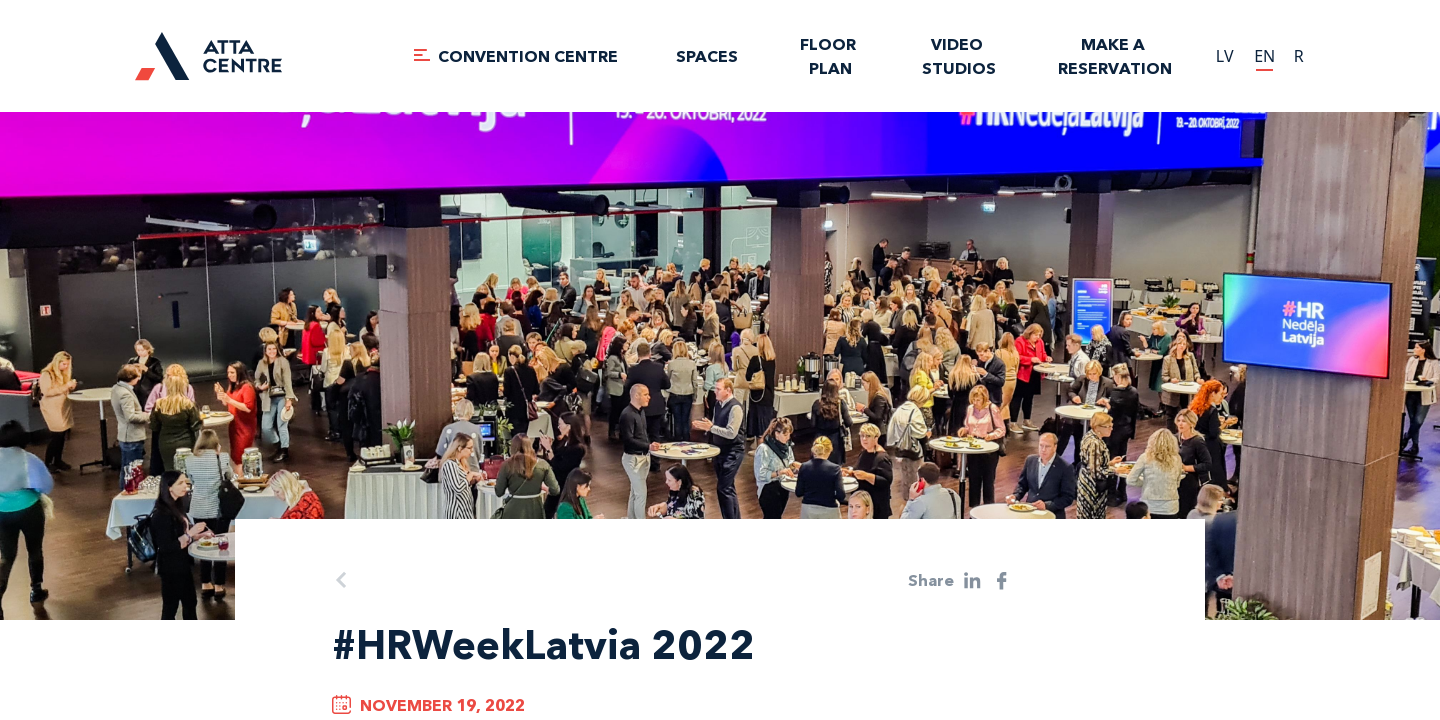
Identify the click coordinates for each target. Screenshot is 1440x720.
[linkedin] (972, 580)
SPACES (707, 56)
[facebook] (1002, 580)
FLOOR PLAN (830, 56)
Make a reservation (1115, 56)
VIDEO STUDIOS (959, 56)
